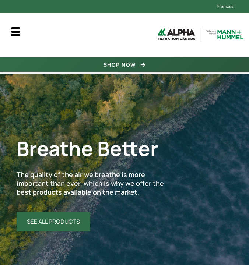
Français (225, 6)
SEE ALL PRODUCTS (53, 222)
